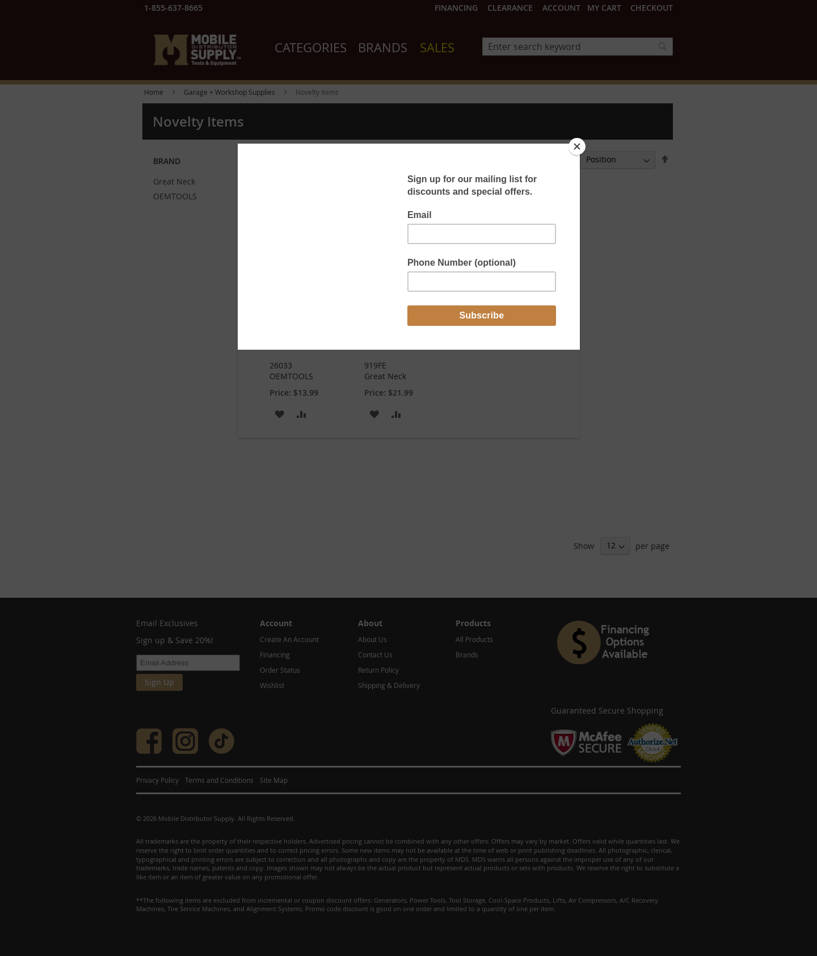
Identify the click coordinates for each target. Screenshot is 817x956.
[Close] (577, 146)
